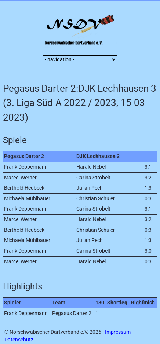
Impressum (118, 332)
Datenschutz (18, 340)
